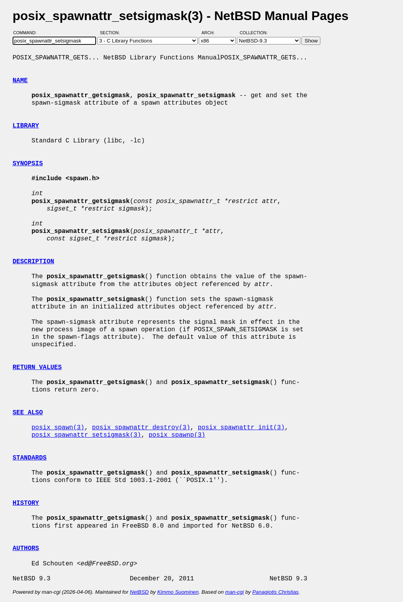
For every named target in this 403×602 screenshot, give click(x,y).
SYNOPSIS (28, 163)
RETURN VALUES (37, 367)
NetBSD (139, 592)
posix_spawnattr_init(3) (241, 427)
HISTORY (26, 503)
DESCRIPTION (33, 261)
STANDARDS (29, 458)
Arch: (212, 32)
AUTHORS (26, 548)
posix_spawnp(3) (177, 435)
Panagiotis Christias (275, 592)
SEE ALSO (28, 412)
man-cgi (234, 592)
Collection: (254, 32)
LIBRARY (26, 126)
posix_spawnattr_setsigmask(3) (86, 435)
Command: (27, 32)
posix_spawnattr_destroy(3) (141, 427)
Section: (111, 32)
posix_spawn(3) (57, 427)
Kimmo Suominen (177, 592)
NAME (20, 80)
